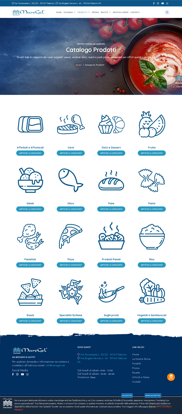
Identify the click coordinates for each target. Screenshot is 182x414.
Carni (71, 147)
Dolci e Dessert (111, 147)
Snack (30, 315)
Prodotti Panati (111, 259)
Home (59, 12)
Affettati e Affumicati (30, 147)
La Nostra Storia (141, 359)
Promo (95, 12)
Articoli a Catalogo (30, 153)
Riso (151, 259)
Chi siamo (68, 12)
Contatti (134, 12)
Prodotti (82, 12)
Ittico (71, 203)
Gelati (30, 203)
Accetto (140, 395)
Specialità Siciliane (70, 315)
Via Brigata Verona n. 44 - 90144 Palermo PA (80, 3)
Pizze (71, 259)
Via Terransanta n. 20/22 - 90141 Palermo (34, 3)
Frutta (152, 147)
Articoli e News (120, 12)
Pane (111, 203)
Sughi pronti (111, 315)
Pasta (151, 203)
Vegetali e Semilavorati (151, 315)
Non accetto (164, 395)
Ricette (104, 12)
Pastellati (30, 259)
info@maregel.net (55, 365)
